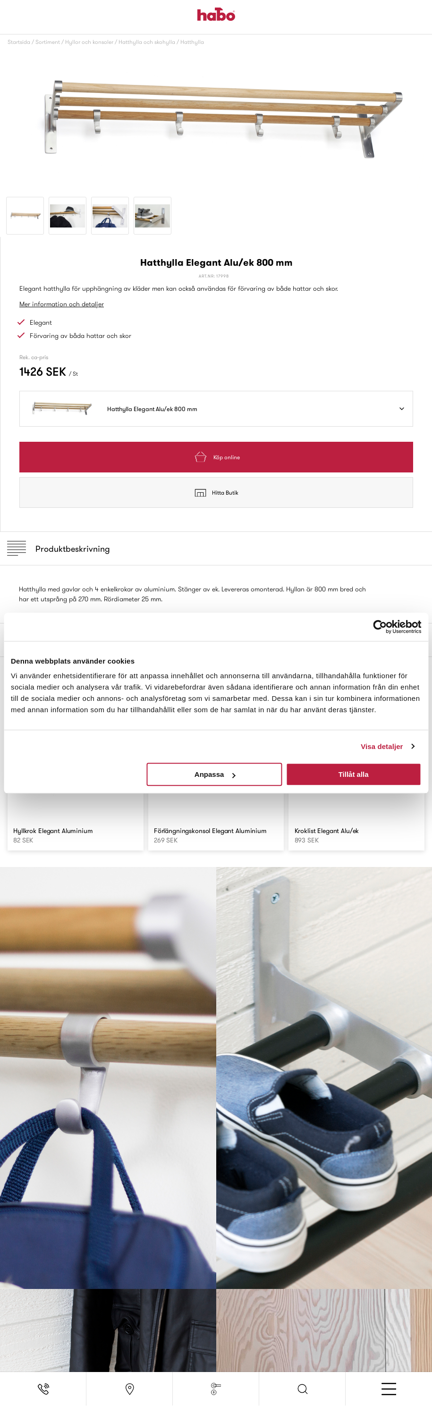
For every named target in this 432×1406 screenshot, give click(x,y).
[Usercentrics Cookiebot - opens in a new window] (380, 627)
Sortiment (47, 42)
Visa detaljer (382, 746)
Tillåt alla (354, 774)
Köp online (216, 457)
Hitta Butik (216, 492)
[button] (302, 1389)
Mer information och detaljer (61, 304)
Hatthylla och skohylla (147, 42)
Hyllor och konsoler (89, 42)
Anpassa (215, 774)
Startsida (19, 42)
